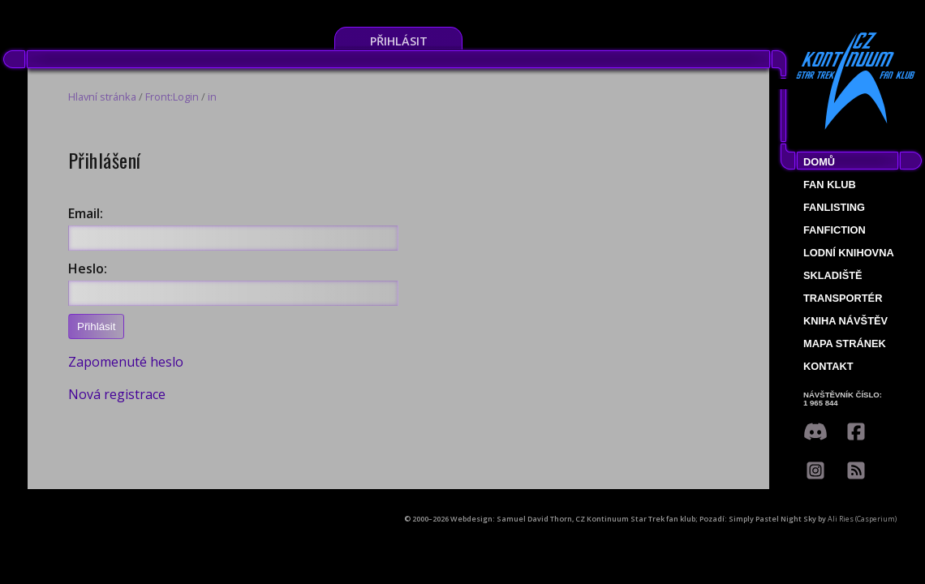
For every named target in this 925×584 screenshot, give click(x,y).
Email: (85, 213)
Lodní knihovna (848, 253)
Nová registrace (117, 394)
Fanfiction (834, 230)
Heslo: (87, 268)
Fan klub (829, 184)
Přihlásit (399, 41)
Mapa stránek (844, 343)
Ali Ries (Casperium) (862, 518)
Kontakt (828, 366)
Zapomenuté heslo (125, 362)
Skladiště (833, 275)
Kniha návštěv (845, 321)
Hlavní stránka (102, 96)
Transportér (842, 298)
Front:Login (172, 96)
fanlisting (834, 207)
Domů (819, 162)
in (212, 96)
